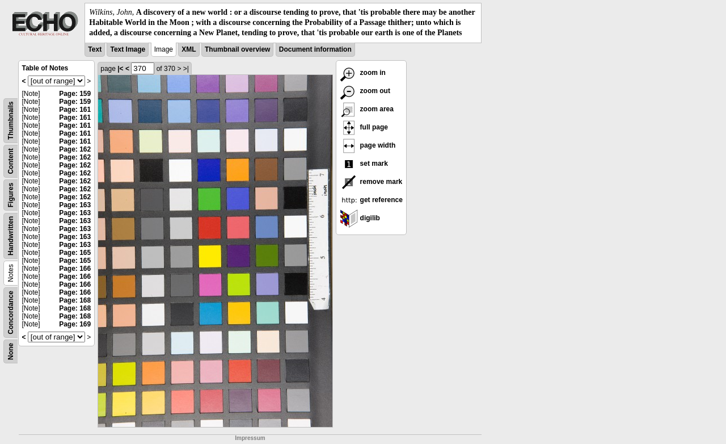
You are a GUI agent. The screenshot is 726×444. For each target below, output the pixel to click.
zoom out (365, 91)
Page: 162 (75, 149)
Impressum (250, 438)
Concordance (11, 312)
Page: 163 (75, 205)
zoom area (367, 109)
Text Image (127, 49)
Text (95, 49)
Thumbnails (11, 120)
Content (11, 161)
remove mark (371, 182)
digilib (360, 218)
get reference (371, 200)
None (11, 351)
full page (364, 127)
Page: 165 (75, 253)
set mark (364, 163)
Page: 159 (75, 94)
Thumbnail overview (237, 49)
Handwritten (11, 235)
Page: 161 (75, 110)
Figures (11, 194)
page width (367, 145)
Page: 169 (75, 324)
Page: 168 (75, 300)
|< (120, 69)
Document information (315, 49)
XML (189, 49)
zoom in (363, 73)
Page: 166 (75, 269)
